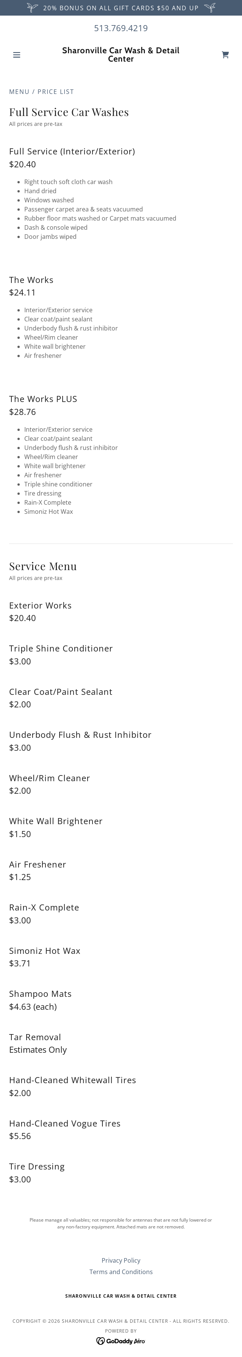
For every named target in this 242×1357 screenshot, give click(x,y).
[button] (26, 54)
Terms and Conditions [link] (121, 1272)
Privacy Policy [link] (121, 1260)
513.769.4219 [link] (121, 27)
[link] (121, 54)
